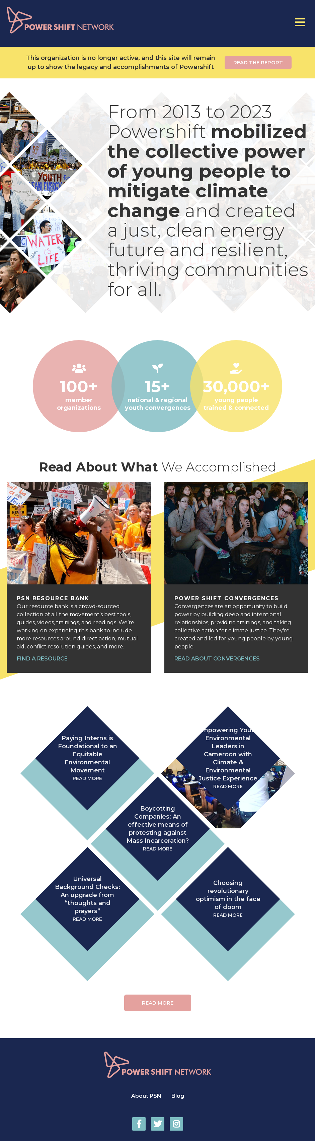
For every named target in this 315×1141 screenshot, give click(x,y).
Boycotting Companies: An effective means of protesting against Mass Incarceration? (157, 829)
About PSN (146, 1096)
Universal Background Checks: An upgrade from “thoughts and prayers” (87, 899)
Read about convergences (217, 658)
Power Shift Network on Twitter (157, 1124)
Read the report (258, 62)
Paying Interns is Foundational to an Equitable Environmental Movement (87, 758)
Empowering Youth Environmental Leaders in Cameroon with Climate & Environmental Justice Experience (227, 758)
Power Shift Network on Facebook (139, 1124)
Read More (157, 1003)
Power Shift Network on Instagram (176, 1124)
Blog (177, 1096)
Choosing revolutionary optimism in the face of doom (227, 899)
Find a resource (42, 658)
